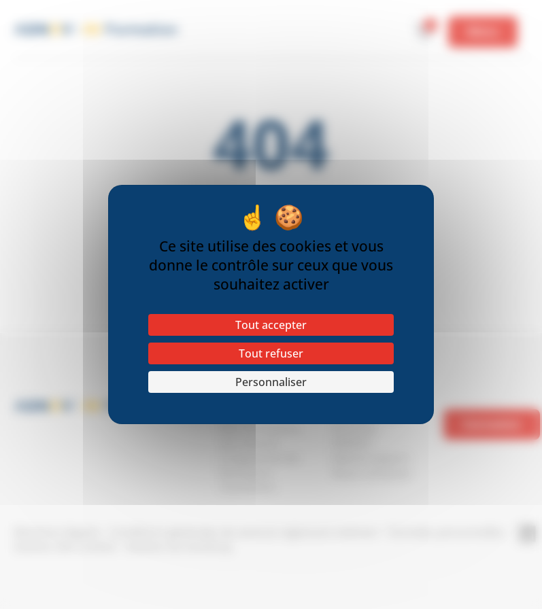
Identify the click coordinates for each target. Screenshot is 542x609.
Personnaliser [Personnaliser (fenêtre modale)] (271, 382)
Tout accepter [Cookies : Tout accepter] (271, 324)
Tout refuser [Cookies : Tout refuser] (271, 353)
